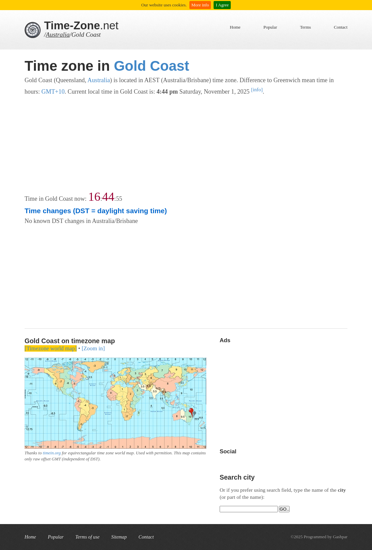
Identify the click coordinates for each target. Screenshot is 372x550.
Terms (305, 27)
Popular (270, 27)
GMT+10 (53, 91)
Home (235, 27)
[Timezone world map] (51, 348)
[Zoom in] (93, 348)
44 (108, 196)
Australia (58, 34)
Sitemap (119, 537)
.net (81, 25)
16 (94, 196)
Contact (340, 27)
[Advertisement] (186, 144)
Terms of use (87, 537)
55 (119, 198)
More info (200, 4)
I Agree (222, 4)
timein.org (52, 452)
